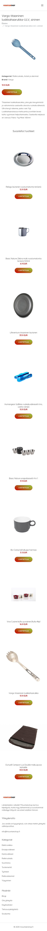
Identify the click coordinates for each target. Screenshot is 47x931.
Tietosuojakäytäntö (10, 909)
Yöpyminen (6, 880)
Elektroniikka (7, 845)
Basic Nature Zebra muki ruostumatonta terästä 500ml (23, 259)
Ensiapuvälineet (8, 849)
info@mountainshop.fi (11, 831)
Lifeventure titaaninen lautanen (23, 332)
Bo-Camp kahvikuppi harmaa (23, 550)
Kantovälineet (7, 854)
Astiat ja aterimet (31, 76)
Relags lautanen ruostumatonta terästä (23, 187)
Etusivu (5, 23)
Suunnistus (6, 863)
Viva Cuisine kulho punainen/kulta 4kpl (23, 621)
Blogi (4, 896)
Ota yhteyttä (7, 900)
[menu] (42, 5)
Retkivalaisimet (8, 876)
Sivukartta (6, 914)
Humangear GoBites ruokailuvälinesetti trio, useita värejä (23, 405)
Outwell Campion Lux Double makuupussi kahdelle (23, 766)
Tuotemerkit (7, 867)
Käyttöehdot (7, 905)
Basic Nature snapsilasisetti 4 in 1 (23, 478)
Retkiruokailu (18, 76)
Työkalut (5, 872)
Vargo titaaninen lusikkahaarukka (23, 693)
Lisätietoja (12, 92)
